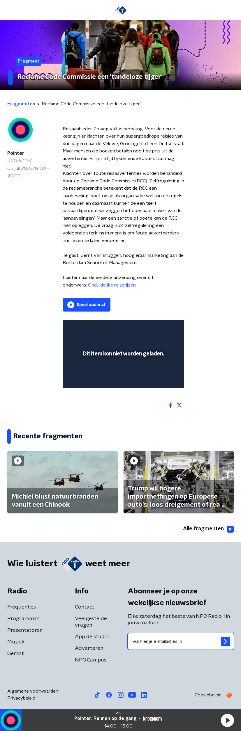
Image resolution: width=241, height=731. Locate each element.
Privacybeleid (21, 698)
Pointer (15, 153)
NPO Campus (90, 660)
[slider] (122, 378)
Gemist (15, 653)
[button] (227, 720)
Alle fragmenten (208, 529)
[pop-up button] (152, 328)
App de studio (92, 636)
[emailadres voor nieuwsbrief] (181, 641)
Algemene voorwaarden (32, 691)
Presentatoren (25, 630)
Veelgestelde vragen (91, 622)
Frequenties (21, 607)
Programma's (23, 618)
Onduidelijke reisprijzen (111, 285)
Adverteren (89, 648)
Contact (84, 607)
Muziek (15, 642)
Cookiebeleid (208, 695)
